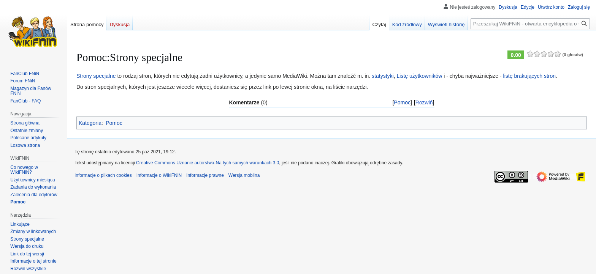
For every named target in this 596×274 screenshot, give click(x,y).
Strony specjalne (96, 76)
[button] (28, 268)
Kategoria (90, 123)
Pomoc (402, 102)
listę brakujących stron (529, 76)
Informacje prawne (205, 175)
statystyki (383, 76)
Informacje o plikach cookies (103, 175)
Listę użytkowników (419, 76)
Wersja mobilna (244, 175)
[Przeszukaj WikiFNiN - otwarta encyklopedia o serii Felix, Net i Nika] (530, 23)
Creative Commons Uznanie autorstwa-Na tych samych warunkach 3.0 (207, 162)
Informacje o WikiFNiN (159, 175)
